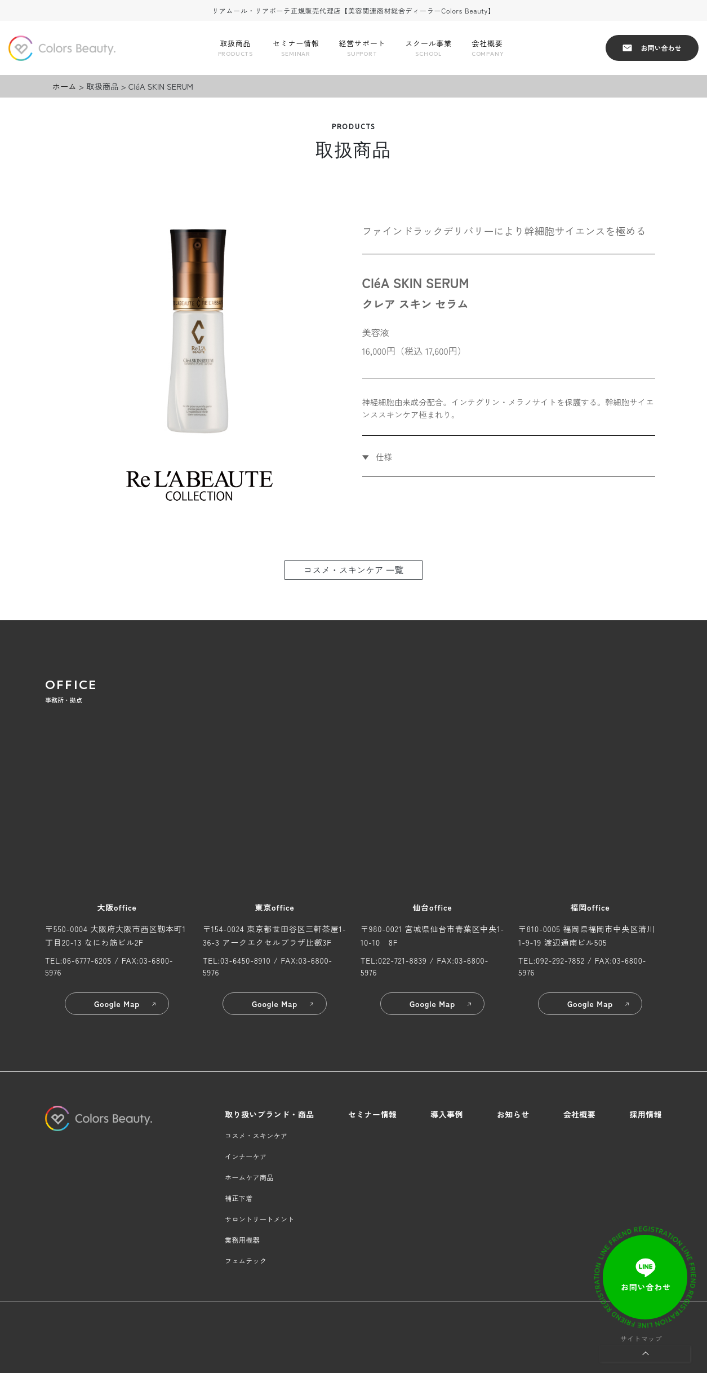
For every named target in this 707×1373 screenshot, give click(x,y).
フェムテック (245, 1260)
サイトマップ (641, 1338)
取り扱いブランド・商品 (269, 1114)
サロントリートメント (260, 1219)
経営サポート (362, 48)
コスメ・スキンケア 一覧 (354, 569)
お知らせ (513, 1114)
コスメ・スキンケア (256, 1135)
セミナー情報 (296, 48)
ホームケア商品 (249, 1177)
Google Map (125, 1003)
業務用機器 (242, 1239)
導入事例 (446, 1114)
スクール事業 (428, 48)
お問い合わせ (651, 47)
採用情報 (645, 1114)
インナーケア (245, 1156)
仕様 (382, 456)
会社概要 (487, 48)
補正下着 (238, 1198)
